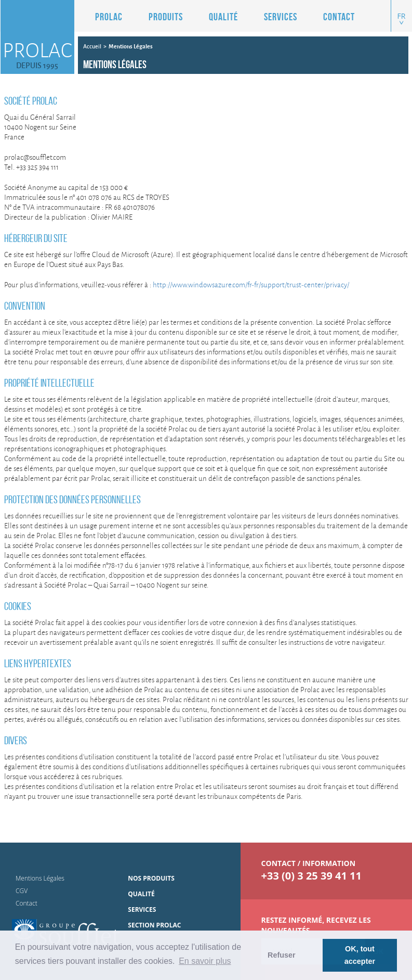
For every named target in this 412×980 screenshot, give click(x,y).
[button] (158, 16)
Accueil (92, 46)
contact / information (308, 863)
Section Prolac (154, 925)
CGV (22, 890)
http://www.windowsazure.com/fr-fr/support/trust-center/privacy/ (251, 284)
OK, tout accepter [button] (359, 955)
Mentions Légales (40, 878)
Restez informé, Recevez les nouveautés (316, 925)
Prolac (109, 16)
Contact (339, 16)
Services (280, 16)
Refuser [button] (282, 955)
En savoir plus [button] (205, 961)
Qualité (223, 16)
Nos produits (151, 878)
